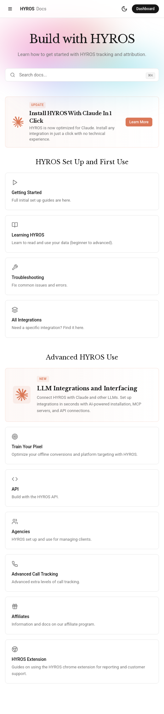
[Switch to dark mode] (124, 9)
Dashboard (145, 9)
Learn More (139, 122)
